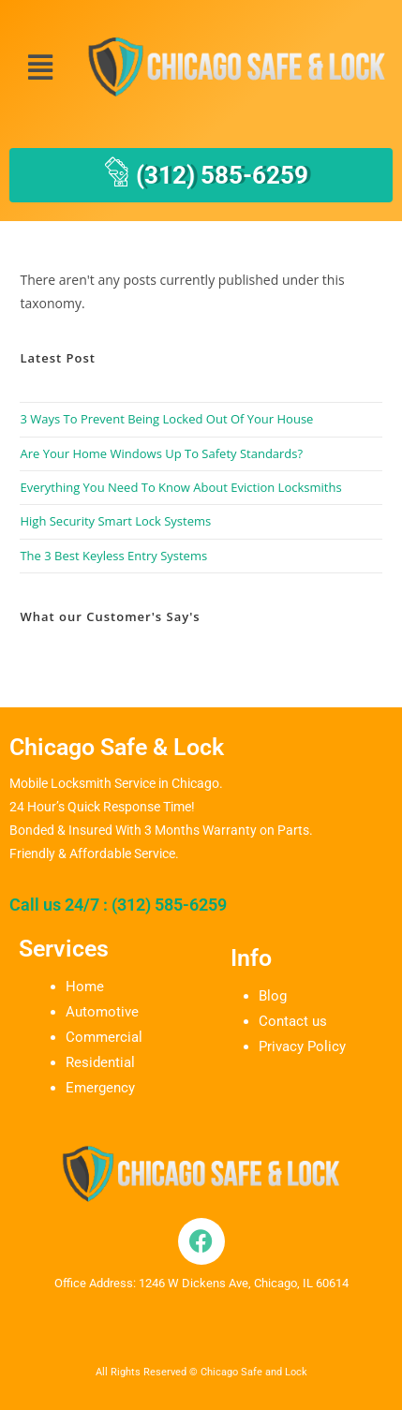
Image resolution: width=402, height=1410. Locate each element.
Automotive (102, 1011)
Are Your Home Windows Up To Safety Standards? (161, 453)
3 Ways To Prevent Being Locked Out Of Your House (166, 418)
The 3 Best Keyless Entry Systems (113, 555)
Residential (100, 1062)
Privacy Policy (302, 1046)
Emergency (100, 1087)
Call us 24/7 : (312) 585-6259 (118, 904)
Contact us (293, 1021)
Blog (273, 995)
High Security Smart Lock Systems (115, 520)
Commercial (104, 1037)
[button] (40, 67)
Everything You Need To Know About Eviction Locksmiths (180, 487)
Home (85, 986)
